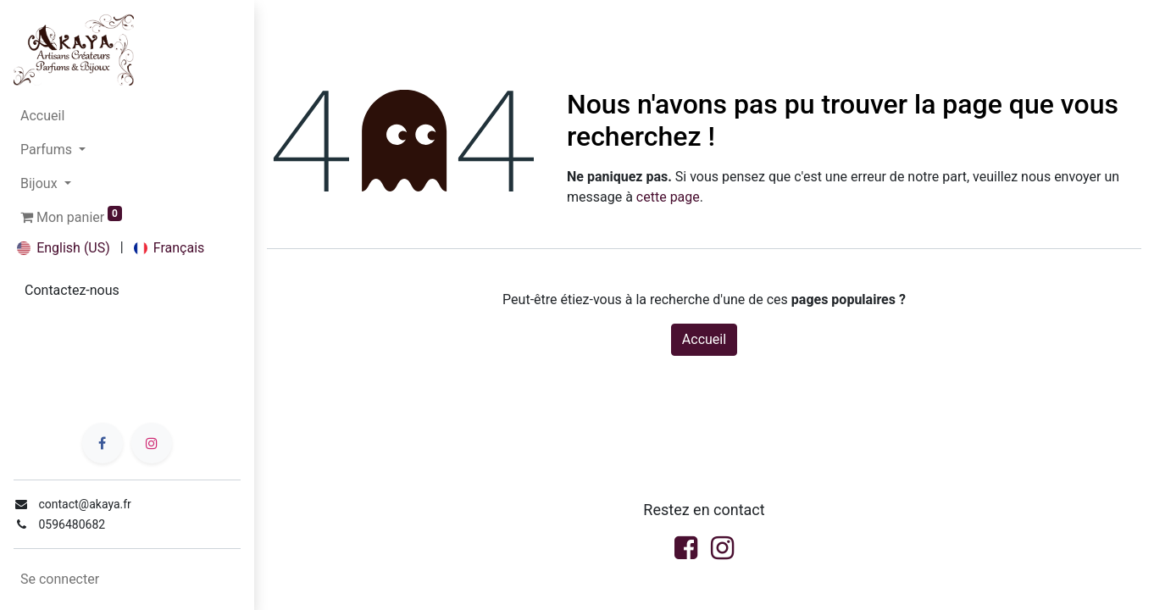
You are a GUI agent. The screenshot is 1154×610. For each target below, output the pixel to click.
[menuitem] (127, 116)
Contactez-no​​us (72, 290)
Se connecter (59, 579)
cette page (668, 197)
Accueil (704, 339)
